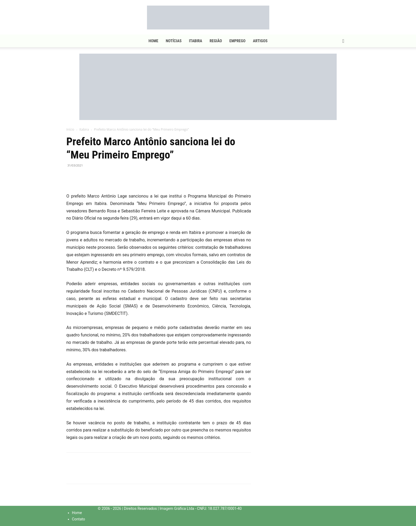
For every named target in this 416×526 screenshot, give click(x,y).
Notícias (174, 41)
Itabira (195, 41)
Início (70, 129)
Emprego (237, 41)
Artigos (260, 41)
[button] (343, 41)
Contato (78, 519)
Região (216, 41)
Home (153, 41)
